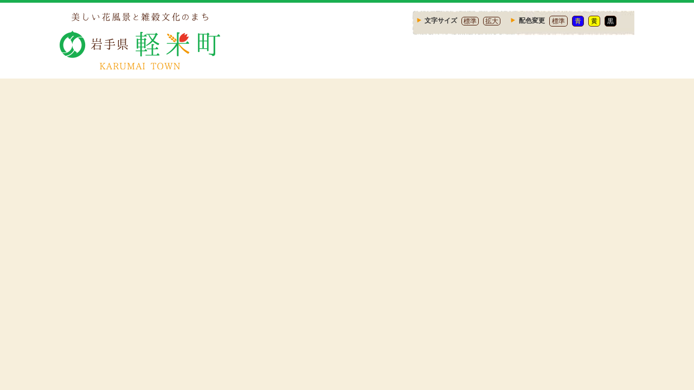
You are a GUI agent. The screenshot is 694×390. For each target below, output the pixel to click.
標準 (470, 21)
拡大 (491, 21)
